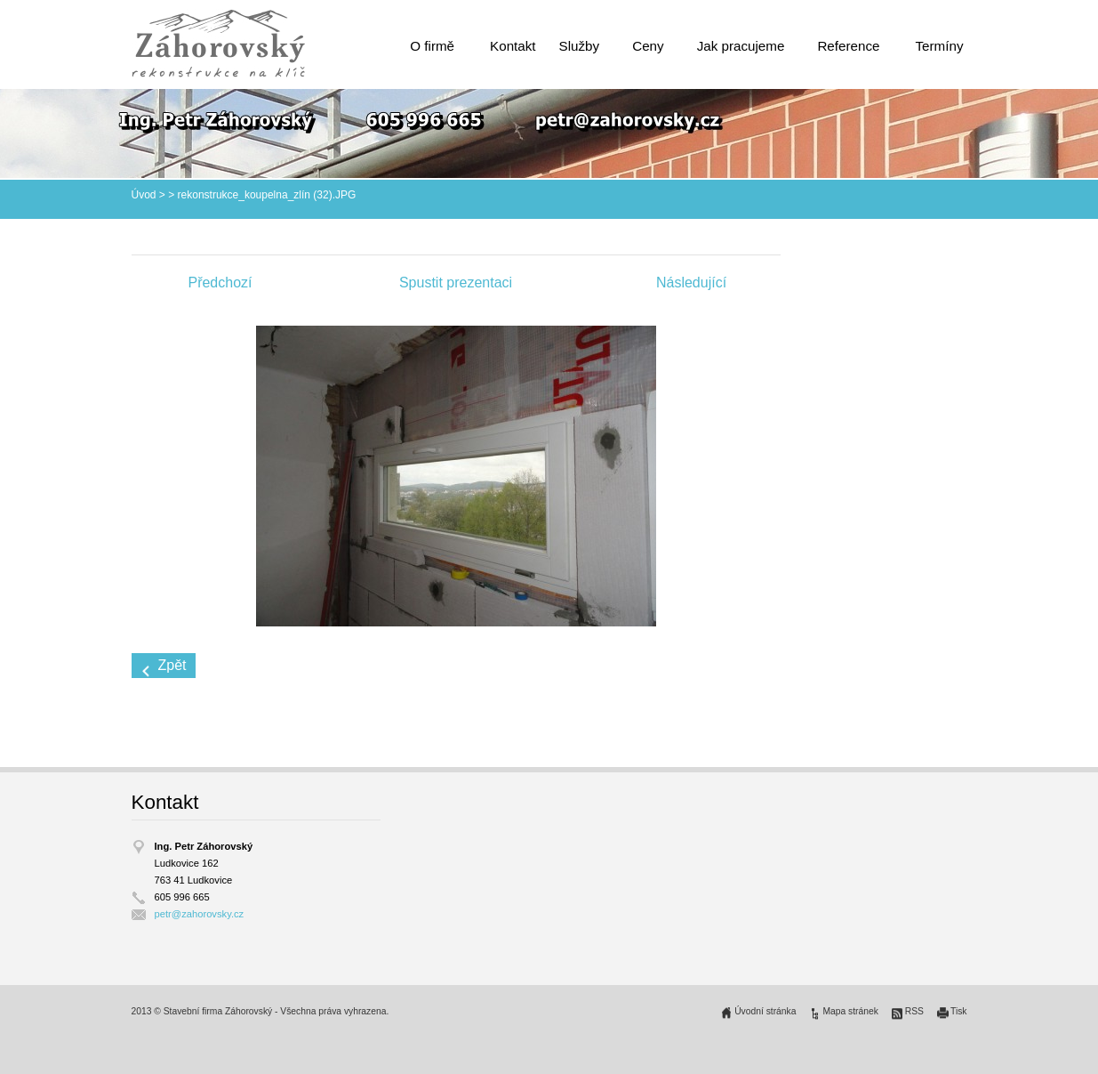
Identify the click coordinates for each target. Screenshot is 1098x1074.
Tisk (958, 1011)
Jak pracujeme (741, 45)
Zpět (172, 665)
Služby (579, 45)
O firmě (432, 45)
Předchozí (220, 282)
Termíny (939, 45)
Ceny (647, 45)
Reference (848, 45)
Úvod (144, 195)
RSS (914, 1011)
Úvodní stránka (765, 1011)
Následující (691, 282)
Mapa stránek (850, 1011)
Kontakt (513, 45)
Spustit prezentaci (455, 282)
